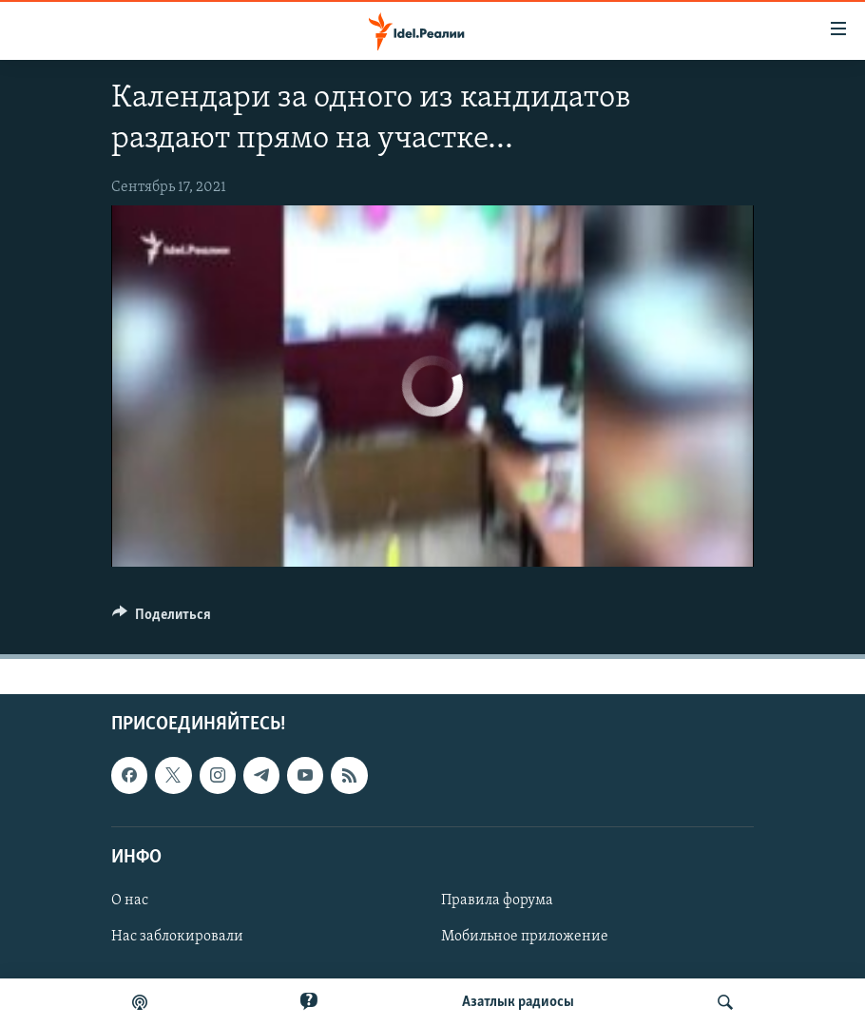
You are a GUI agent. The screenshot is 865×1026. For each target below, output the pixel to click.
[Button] (161, 619)
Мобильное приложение (524, 936)
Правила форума (497, 900)
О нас (129, 900)
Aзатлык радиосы (518, 1002)
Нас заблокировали (177, 936)
